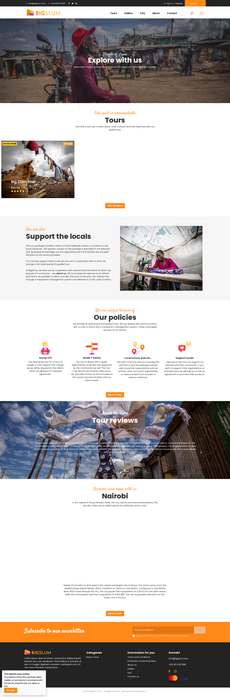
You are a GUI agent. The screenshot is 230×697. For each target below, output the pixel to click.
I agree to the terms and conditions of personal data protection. (162, 637)
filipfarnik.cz (141, 692)
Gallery (131, 669)
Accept (11, 690)
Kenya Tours (92, 657)
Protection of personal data (142, 661)
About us (132, 665)
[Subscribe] (200, 630)
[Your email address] (163, 630)
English (195, 3)
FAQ (130, 673)
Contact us (133, 677)
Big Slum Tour (23, 181)
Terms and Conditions (139, 657)
